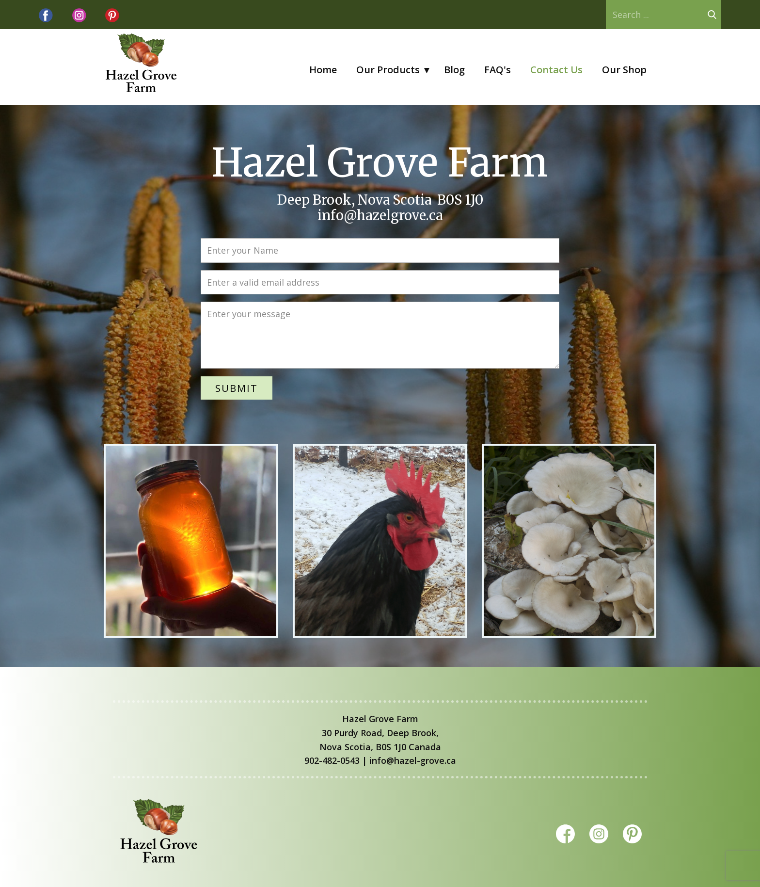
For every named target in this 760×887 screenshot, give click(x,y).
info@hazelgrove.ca (380, 215)
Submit (236, 388)
